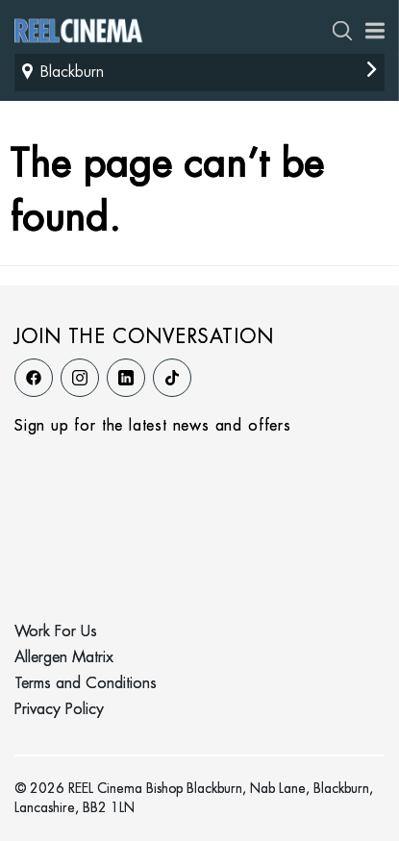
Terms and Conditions (85, 684)
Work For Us (55, 632)
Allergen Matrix (63, 658)
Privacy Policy (59, 710)
